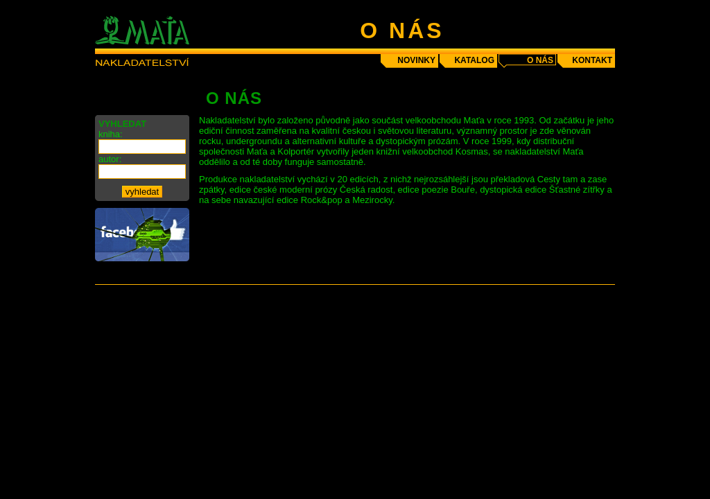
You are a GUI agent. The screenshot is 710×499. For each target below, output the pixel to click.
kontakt (592, 60)
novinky (416, 60)
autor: (109, 159)
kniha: (110, 134)
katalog (474, 60)
